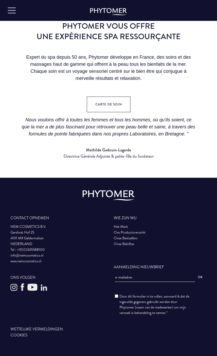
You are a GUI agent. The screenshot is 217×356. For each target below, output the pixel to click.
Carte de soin (108, 104)
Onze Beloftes (124, 243)
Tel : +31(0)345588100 (27, 249)
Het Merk (121, 226)
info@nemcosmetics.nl (26, 255)
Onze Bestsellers (126, 238)
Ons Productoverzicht (130, 232)
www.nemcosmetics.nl (25, 261)
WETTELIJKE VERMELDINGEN (36, 329)
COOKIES (18, 335)
